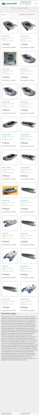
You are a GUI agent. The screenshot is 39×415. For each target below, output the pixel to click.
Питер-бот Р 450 (24, 266)
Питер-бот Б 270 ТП (6, 167)
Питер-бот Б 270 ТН (6, 134)
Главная (13, 8)
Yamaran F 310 (5, 266)
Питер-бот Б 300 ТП (25, 167)
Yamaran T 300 (5, 233)
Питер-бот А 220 (5, 36)
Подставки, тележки (25, 413)
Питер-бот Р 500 (5, 299)
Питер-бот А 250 (24, 36)
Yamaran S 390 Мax (25, 299)
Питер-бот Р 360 (24, 200)
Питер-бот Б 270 (24, 69)
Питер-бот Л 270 (5, 69)
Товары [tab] (3, 14)
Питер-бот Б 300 (24, 101)
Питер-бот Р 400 (24, 233)
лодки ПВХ (30, 341)
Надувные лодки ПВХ (6, 413)
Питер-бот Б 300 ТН (25, 134)
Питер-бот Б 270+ (6, 101)
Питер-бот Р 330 (5, 200)
